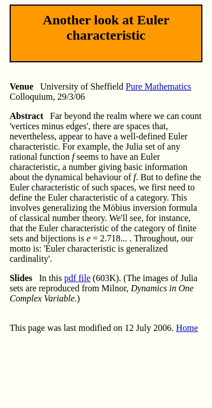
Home (187, 328)
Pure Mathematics (158, 86)
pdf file (77, 278)
